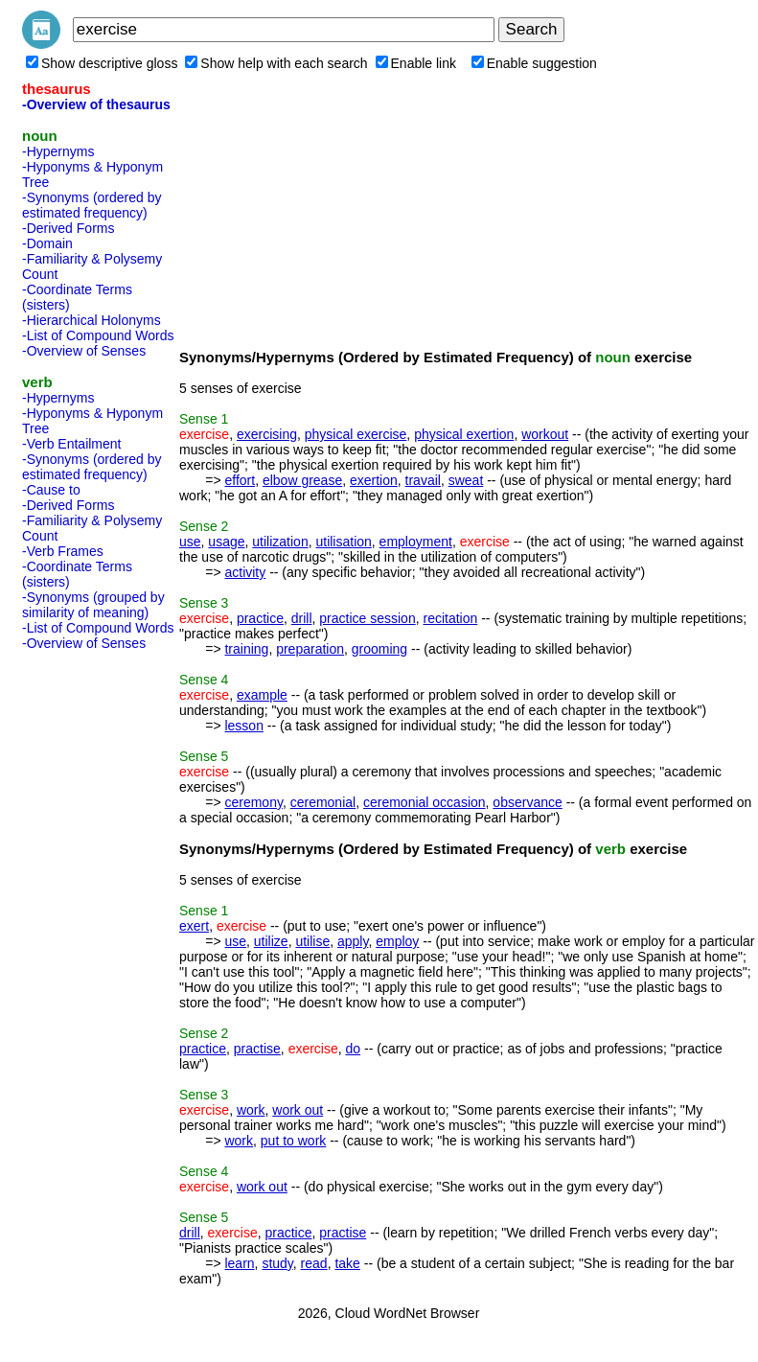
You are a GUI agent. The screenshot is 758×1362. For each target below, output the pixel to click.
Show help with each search (276, 63)
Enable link (416, 63)
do (353, 1048)
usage (226, 541)
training (246, 649)
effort (239, 480)
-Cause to (51, 489)
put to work (293, 1140)
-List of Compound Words (97, 335)
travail (423, 480)
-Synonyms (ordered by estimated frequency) (92, 205)
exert (194, 926)
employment (415, 541)
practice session (367, 618)
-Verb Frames (62, 551)
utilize (271, 941)
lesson (243, 725)
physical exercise (356, 434)
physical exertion (464, 434)
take (346, 1263)
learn (239, 1263)
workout (544, 434)
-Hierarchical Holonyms (91, 320)
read (314, 1263)
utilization (280, 541)
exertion (374, 480)
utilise (312, 941)
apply (352, 941)
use (190, 541)
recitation (450, 618)
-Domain (47, 243)
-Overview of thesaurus (96, 104)
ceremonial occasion (424, 802)
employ (397, 941)
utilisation (343, 541)
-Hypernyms (58, 151)
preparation (310, 649)
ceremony (253, 802)
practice (260, 618)
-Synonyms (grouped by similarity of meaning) (93, 604)
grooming (379, 649)
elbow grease (302, 480)
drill (301, 618)
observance (527, 802)
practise (257, 1048)
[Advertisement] (98, 945)
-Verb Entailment (72, 443)
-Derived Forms (68, 228)
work (251, 1110)
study (277, 1263)
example (262, 695)
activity (244, 572)
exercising (267, 434)
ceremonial (323, 802)
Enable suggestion (534, 63)
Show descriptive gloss (101, 63)
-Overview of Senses (84, 350)
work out (297, 1110)
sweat (466, 480)
